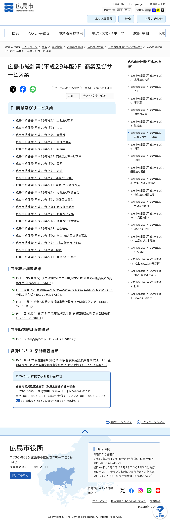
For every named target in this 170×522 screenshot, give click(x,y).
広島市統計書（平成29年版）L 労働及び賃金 (44, 199)
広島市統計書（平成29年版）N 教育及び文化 (45, 214)
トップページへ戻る (153, 422)
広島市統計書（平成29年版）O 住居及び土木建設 (48, 221)
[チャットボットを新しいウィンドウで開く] (160, 518)
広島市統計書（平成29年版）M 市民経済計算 (45, 206)
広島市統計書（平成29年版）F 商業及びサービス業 (49, 156)
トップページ (30, 47)
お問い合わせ (154, 18)
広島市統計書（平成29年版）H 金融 (39, 170)
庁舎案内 (23, 475)
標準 (120, 10)
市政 (44, 47)
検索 (128, 18)
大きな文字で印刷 (95, 95)
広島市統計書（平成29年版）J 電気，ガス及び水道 (48, 185)
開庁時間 (103, 449)
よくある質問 (104, 18)
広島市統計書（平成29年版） (125, 47)
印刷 (70, 96)
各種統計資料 (75, 47)
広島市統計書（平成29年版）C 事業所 (40, 134)
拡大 (127, 10)
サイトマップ (99, 501)
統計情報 (57, 47)
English (118, 4)
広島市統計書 (95, 47)
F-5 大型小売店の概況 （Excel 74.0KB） (46, 339)
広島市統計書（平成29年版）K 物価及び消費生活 (47, 192)
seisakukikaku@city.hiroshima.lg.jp (50, 400)
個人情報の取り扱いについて (128, 501)
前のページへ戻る (121, 422)
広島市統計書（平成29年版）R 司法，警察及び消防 (48, 242)
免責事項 (155, 501)
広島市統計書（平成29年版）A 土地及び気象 (45, 120)
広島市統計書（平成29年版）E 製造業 (40, 149)
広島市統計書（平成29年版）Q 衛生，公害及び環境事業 (51, 235)
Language (136, 4)
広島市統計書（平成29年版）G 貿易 (39, 163)
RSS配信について (149, 507)
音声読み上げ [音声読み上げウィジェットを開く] (158, 4)
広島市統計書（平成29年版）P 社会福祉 (42, 228)
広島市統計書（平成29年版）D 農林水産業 (43, 142)
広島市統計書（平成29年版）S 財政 (39, 250)
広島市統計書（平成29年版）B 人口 (39, 127)
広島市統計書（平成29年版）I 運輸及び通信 (44, 178)
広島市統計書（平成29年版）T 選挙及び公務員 (46, 257)
